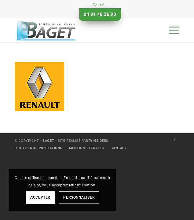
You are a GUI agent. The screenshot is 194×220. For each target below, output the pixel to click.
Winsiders (98, 141)
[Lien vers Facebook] (174, 140)
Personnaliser (79, 197)
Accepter (40, 197)
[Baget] (81, 30)
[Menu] (171, 30)
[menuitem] (99, 4)
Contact (98, 4)
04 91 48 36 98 (100, 14)
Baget (48, 141)
